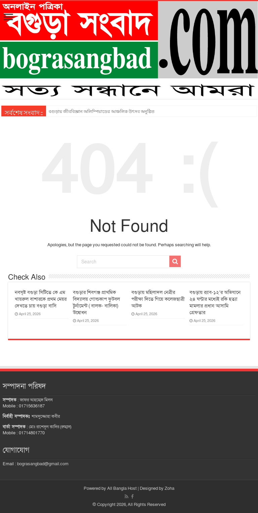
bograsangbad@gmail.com (43, 464)
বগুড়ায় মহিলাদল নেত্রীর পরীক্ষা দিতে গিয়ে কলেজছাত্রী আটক (158, 299)
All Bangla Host (122, 488)
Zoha (169, 488)
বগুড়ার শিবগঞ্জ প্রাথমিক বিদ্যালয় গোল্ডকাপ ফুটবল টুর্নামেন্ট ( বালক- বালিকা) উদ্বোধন (96, 302)
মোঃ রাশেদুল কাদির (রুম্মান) (50, 427)
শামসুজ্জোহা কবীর (46, 416)
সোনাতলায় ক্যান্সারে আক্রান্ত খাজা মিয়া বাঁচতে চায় (94, 111)
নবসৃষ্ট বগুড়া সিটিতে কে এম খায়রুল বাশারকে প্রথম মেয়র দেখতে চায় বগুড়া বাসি (41, 299)
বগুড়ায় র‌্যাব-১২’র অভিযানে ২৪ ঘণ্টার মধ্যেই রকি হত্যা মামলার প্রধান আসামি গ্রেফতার (215, 302)
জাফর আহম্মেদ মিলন (36, 400)
